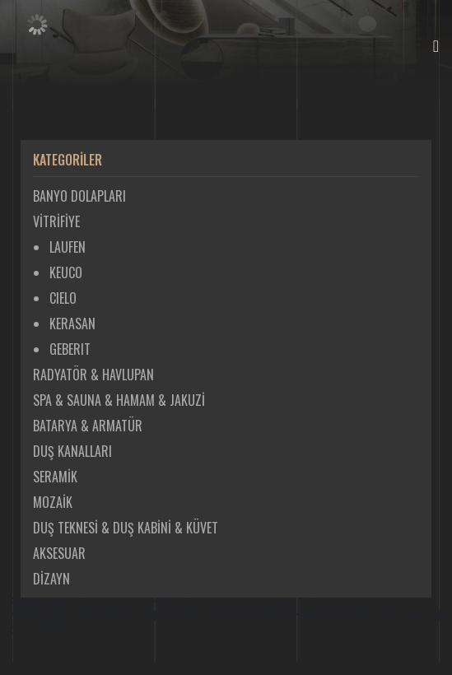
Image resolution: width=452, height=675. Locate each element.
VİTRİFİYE (56, 221)
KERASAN (72, 323)
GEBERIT (70, 349)
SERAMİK (55, 476)
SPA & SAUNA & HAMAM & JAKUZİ (119, 400)
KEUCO (65, 272)
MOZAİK (52, 502)
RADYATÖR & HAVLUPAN (93, 374)
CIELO (63, 298)
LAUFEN (67, 247)
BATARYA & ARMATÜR (87, 425)
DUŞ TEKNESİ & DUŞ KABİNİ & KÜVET (125, 528)
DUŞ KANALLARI (72, 451)
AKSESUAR (59, 553)
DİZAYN (51, 579)
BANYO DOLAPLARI (79, 196)
